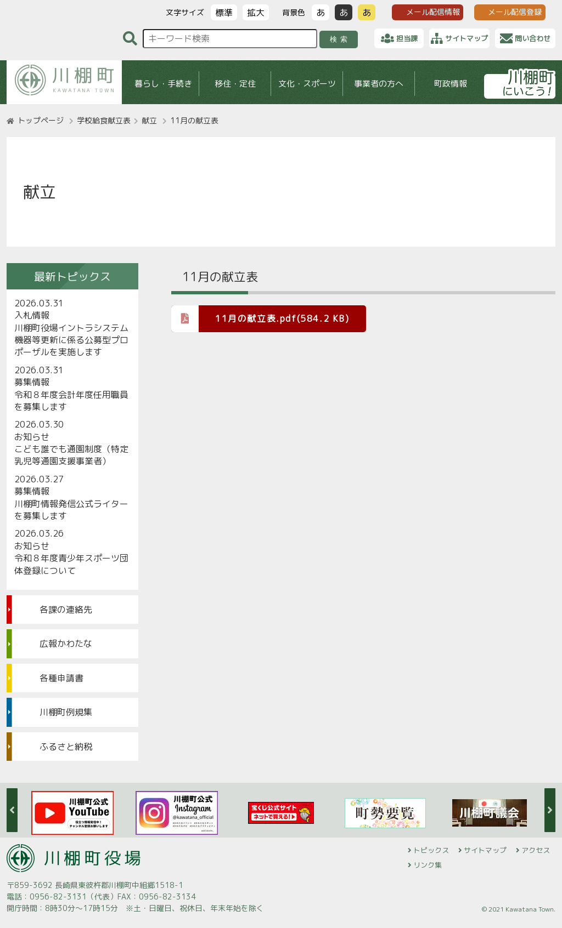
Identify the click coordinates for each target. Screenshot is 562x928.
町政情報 (450, 83)
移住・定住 (235, 83)
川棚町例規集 (66, 712)
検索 (340, 39)
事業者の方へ (378, 83)
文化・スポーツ (307, 83)
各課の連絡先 (66, 610)
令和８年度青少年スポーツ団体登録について (71, 564)
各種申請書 (61, 678)
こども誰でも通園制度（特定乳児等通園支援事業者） (71, 455)
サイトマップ (485, 850)
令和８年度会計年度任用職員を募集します (71, 401)
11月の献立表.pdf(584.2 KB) (260, 318)
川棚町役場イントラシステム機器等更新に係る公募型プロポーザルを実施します (71, 340)
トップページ (41, 120)
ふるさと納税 (66, 747)
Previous (12, 810)
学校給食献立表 (104, 120)
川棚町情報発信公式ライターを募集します (71, 510)
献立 (149, 120)
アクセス (535, 850)
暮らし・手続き (163, 83)
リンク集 (427, 865)
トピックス (431, 850)
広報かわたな (66, 643)
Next (549, 810)
